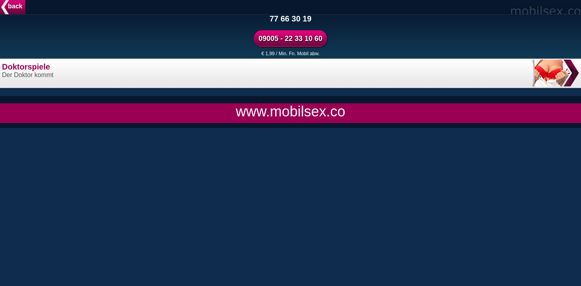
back (15, 6)
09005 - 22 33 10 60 (290, 39)
